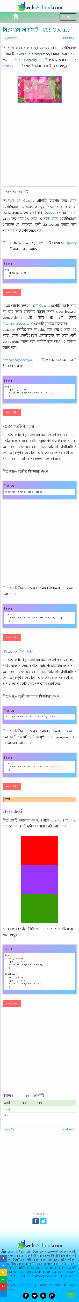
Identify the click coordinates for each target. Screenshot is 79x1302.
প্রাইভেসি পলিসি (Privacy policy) (35, 1276)
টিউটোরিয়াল (67, 17)
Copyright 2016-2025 (17, 1285)
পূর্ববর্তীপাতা (11, 38)
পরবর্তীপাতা (68, 38)
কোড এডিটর (12, 293)
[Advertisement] (39, 146)
